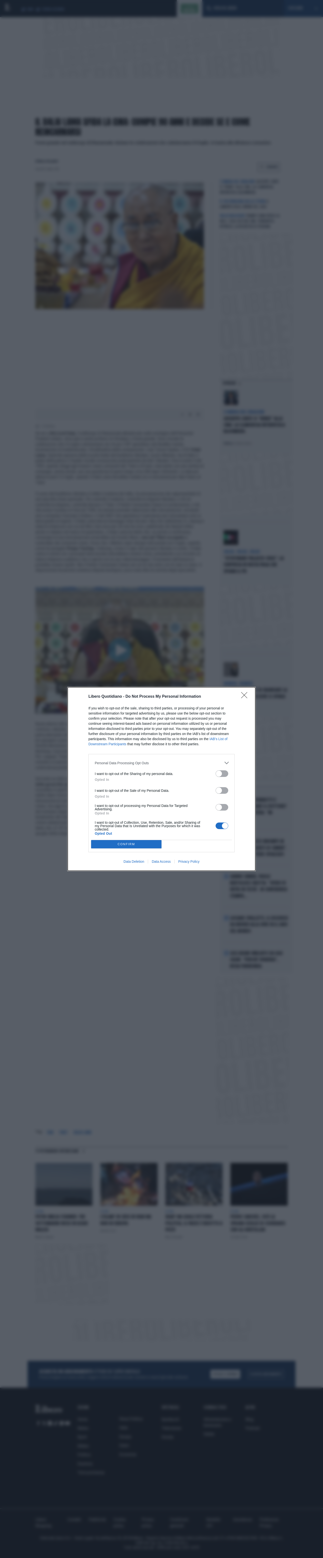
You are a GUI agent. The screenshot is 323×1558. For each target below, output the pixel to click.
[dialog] (161, 779)
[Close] (245, 696)
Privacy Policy (189, 861)
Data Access (161, 861)
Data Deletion (134, 861)
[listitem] (161, 762)
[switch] (222, 773)
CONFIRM (126, 844)
